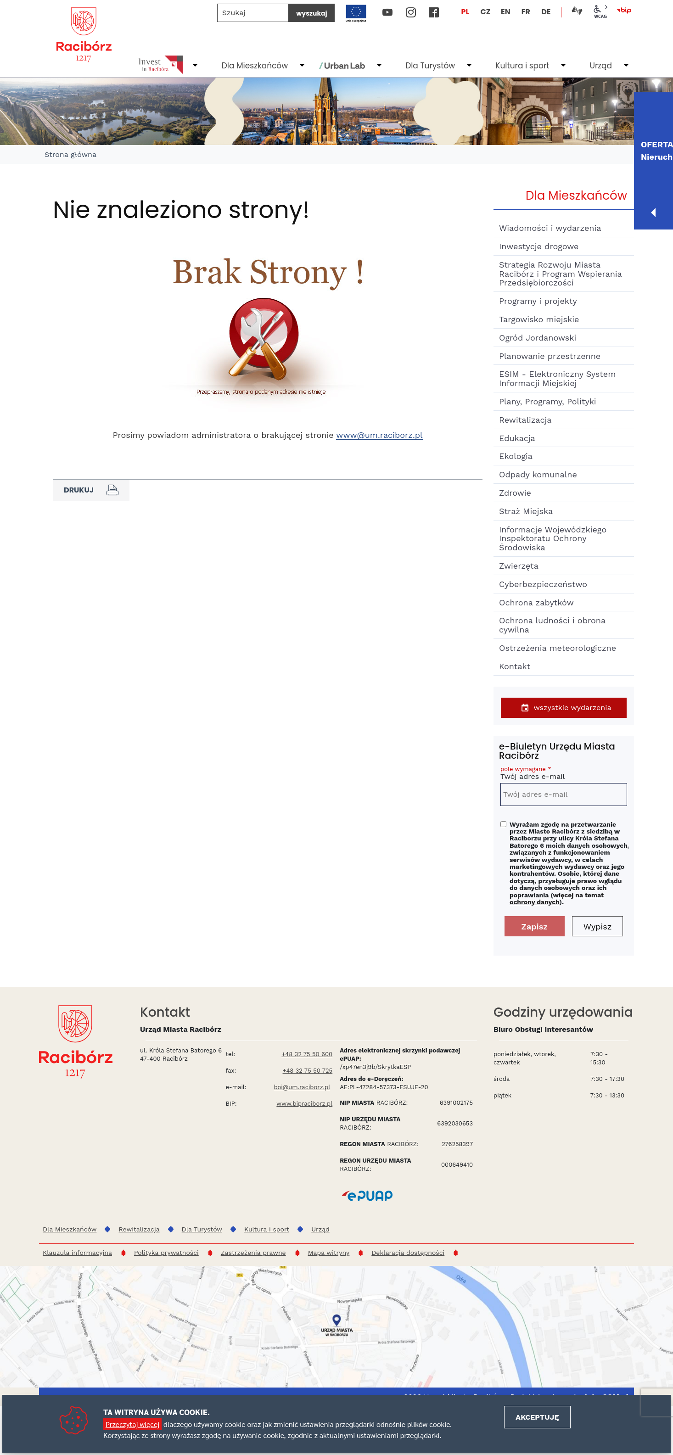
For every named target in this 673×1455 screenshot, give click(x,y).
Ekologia (516, 456)
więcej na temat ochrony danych (557, 898)
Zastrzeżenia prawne (253, 1252)
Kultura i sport (522, 65)
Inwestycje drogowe (538, 246)
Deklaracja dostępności (407, 1252)
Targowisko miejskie (539, 319)
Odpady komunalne (538, 474)
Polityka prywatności (166, 1252)
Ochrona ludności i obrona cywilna (552, 625)
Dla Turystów (430, 65)
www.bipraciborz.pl (304, 1103)
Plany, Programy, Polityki (547, 401)
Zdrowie (515, 493)
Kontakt (514, 666)
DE (545, 11)
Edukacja (517, 438)
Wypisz (597, 926)
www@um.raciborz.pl (379, 435)
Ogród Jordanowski (537, 337)
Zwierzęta (518, 566)
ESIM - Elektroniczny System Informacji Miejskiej (557, 378)
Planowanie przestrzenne (549, 356)
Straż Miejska (526, 511)
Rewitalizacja (525, 420)
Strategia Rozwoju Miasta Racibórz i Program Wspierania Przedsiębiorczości (560, 274)
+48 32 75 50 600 (306, 1054)
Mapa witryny (329, 1252)
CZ (485, 11)
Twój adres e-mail (563, 774)
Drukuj (91, 490)
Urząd (600, 65)
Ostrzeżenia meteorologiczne (557, 648)
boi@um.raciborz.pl (302, 1087)
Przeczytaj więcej (132, 1424)
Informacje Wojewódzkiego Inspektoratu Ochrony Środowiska (552, 539)
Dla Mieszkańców (255, 65)
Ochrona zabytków (536, 602)
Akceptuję (537, 1417)
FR (526, 11)
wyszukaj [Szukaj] (311, 13)
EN (505, 11)
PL (465, 11)
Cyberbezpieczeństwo (543, 584)
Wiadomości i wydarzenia (550, 228)
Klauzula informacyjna (77, 1252)
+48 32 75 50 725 (308, 1070)
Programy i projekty (538, 301)
